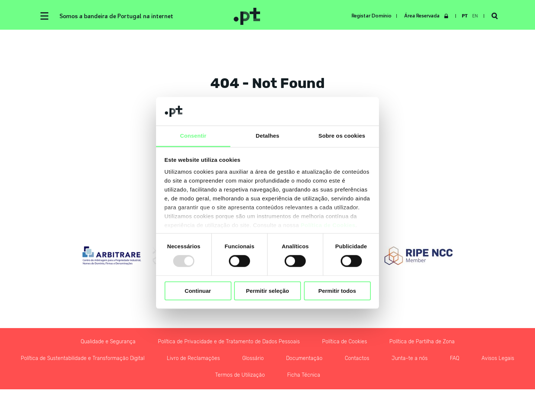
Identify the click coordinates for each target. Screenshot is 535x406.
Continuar (198, 291)
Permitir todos (337, 291)
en (475, 16)
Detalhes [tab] (267, 135)
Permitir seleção (267, 291)
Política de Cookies (328, 225)
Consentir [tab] (193, 135)
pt (465, 16)
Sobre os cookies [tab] (341, 135)
